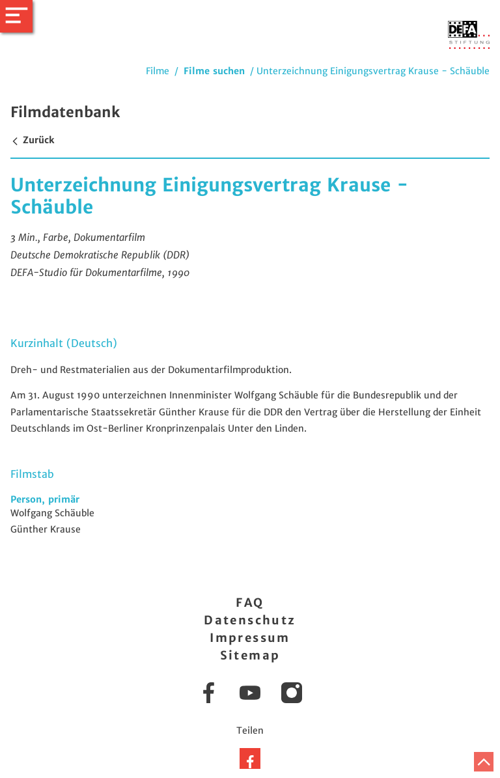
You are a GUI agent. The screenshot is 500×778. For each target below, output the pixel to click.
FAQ (250, 602)
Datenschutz (250, 620)
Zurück (32, 140)
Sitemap (250, 655)
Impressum (250, 637)
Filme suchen (214, 71)
